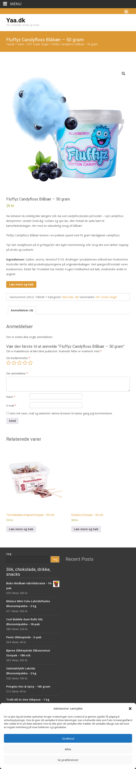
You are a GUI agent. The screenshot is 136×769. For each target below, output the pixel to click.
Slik (77, 297)
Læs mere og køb (21, 284)
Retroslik (67, 297)
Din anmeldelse (17, 373)
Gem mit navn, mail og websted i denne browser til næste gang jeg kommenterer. (61, 413)
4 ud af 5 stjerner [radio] (25, 362)
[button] (130, 709)
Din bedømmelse (18, 358)
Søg (8, 554)
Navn (10, 397)
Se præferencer (68, 760)
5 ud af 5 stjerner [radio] (30, 362)
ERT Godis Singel (106, 297)
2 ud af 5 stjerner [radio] (14, 362)
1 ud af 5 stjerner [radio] (8, 362)
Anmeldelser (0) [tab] (22, 310)
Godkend (68, 738)
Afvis (68, 749)
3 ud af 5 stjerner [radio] (19, 362)
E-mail (11, 405)
